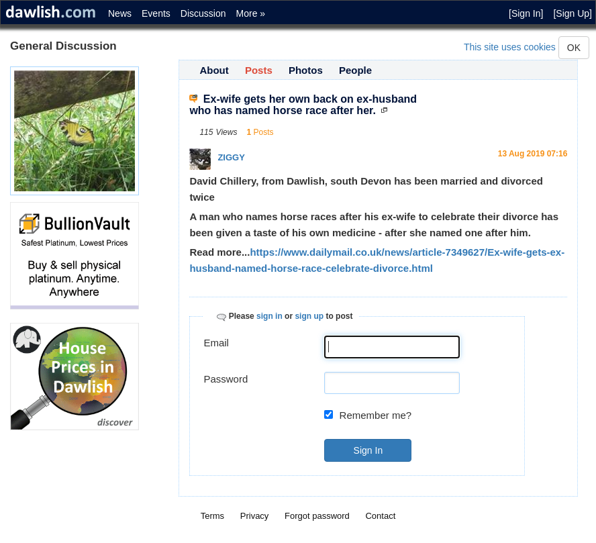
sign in (269, 316)
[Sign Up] (572, 13)
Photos (306, 70)
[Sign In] (526, 13)
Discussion (203, 13)
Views (227, 132)
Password (225, 379)
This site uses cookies (510, 47)
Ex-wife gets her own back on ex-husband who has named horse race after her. (303, 105)
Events (156, 13)
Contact (380, 516)
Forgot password (317, 516)
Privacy (254, 516)
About (213, 70)
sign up (309, 316)
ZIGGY (230, 157)
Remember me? (376, 415)
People (355, 70)
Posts (258, 70)
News (120, 13)
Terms (212, 516)
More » (251, 13)
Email (216, 342)
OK (574, 47)
